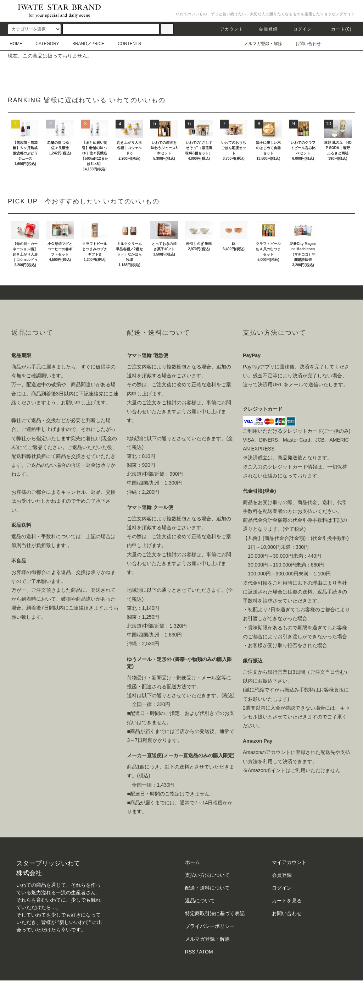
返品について (200, 900)
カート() (337, 29)
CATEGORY (43, 43)
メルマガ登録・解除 (258, 43)
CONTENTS (125, 43)
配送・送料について (207, 888)
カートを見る (287, 900)
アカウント (228, 29)
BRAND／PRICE (84, 43)
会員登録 (264, 29)
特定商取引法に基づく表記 (215, 913)
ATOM (206, 952)
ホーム (192, 862)
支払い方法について (207, 875)
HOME (16, 43)
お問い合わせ (304, 43)
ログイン (298, 29)
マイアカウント (289, 862)
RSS (190, 952)
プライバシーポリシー (210, 926)
